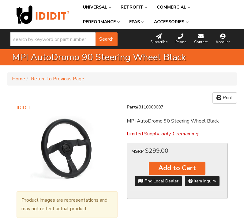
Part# (133, 107)
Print (224, 97)
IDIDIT (24, 107)
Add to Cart (177, 168)
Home (18, 78)
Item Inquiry (202, 181)
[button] (64, 39)
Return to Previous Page (57, 78)
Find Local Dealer (158, 181)
